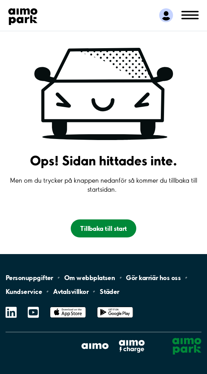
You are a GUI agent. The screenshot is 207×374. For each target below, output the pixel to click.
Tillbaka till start (103, 228)
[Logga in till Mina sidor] (166, 15)
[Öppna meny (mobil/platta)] (190, 14)
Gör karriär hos (153, 277)
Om (89, 277)
